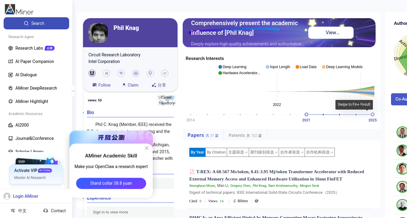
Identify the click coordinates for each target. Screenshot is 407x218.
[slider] (306, 114)
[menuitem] (36, 23)
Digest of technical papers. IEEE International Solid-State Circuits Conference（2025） (264, 192)
